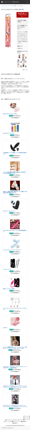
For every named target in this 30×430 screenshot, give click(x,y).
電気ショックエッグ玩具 (8, 288)
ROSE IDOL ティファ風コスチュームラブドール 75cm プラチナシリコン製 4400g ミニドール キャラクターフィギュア (15, 406)
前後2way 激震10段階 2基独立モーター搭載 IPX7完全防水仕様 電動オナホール (15, 192)
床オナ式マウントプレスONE (10, 113)
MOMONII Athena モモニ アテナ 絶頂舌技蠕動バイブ (15, 231)
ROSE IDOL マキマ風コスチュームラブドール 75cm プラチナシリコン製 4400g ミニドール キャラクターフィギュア (15, 387)
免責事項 (23, 421)
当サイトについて (16, 421)
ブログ (15, 419)
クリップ (25, 69)
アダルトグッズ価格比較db (10, 2)
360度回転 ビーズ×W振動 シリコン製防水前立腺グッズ (15, 153)
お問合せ (15, 423)
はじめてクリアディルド (8, 133)
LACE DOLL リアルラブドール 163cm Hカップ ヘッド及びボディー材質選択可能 (15, 367)
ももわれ (5, 327)
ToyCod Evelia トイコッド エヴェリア (12, 250)
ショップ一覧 (7, 421)
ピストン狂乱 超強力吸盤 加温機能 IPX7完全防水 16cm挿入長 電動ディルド (14, 172)
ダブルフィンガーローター (9, 211)
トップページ (9, 419)
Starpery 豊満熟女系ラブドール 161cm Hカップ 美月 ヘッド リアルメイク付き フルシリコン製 (15, 347)
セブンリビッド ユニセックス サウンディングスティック (15, 309)
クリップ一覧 (21, 419)
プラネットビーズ (7, 269)
